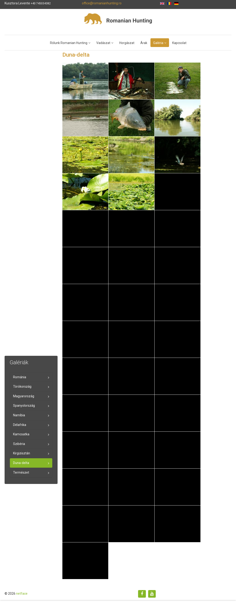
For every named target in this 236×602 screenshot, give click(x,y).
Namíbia (19, 415)
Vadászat (103, 43)
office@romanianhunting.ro (102, 3)
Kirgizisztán (21, 453)
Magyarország (23, 396)
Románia (19, 377)
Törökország (22, 386)
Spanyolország (24, 405)
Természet (21, 472)
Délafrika (19, 425)
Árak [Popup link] (143, 43)
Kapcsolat (179, 43)
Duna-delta (21, 463)
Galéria (158, 43)
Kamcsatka (21, 434)
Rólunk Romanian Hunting (68, 43)
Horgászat (126, 43)
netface (22, 593)
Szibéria (19, 444)
